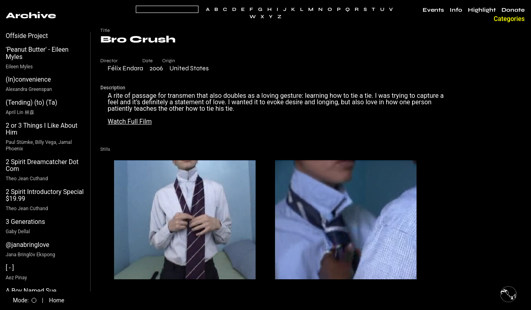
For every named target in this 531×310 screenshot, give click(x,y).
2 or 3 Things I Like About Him (41, 129)
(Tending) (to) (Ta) (31, 102)
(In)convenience (28, 79)
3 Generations (25, 221)
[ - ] (10, 267)
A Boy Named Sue (31, 290)
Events (433, 10)
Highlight (482, 10)
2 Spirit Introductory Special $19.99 (45, 195)
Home (56, 300)
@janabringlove (27, 244)
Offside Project (27, 35)
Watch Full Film (130, 121)
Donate (513, 10)
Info (456, 10)
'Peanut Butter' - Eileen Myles (37, 53)
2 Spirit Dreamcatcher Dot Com (42, 165)
